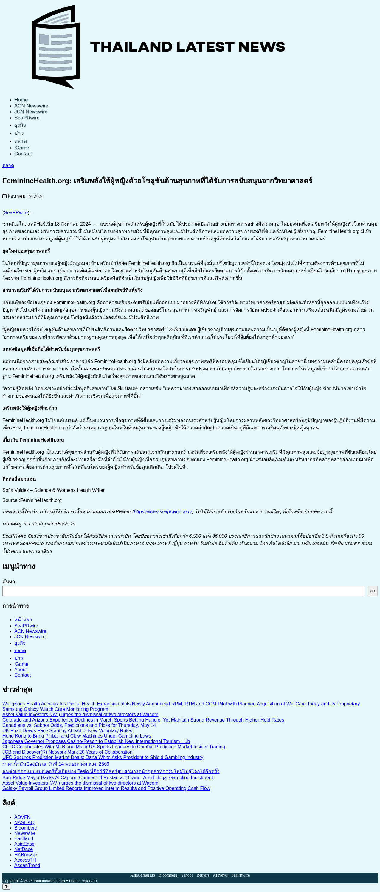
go (372, 591)
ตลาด (20, 141)
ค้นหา (8, 581)
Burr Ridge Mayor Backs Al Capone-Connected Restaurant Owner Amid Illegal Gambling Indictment (107, 777)
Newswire (24, 833)
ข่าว (19, 133)
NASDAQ (24, 822)
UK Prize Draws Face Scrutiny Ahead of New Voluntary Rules (67, 730)
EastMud (23, 838)
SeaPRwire (27, 118)
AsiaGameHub (142, 875)
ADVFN (22, 817)
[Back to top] (6, 886)
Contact (23, 154)
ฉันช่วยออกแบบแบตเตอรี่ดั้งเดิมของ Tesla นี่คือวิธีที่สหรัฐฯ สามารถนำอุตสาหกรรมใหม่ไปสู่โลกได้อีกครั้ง (111, 771)
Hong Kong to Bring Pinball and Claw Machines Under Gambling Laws (76, 735)
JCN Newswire (30, 112)
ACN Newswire (31, 106)
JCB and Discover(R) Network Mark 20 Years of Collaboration (67, 752)
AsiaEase (24, 843)
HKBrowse (25, 854)
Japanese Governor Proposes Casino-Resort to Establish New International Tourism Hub (96, 741)
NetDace (23, 849)
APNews (220, 875)
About (20, 669)
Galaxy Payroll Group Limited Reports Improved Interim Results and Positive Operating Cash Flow (106, 788)
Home (21, 100)
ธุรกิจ (20, 125)
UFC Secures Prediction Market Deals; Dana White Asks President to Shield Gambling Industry (102, 757)
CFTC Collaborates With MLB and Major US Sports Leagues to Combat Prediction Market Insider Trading (113, 746)
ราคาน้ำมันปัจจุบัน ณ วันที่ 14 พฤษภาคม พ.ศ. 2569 (55, 763)
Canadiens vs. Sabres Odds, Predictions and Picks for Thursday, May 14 (79, 725)
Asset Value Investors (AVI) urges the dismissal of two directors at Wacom (80, 714)
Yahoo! (187, 875)
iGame (21, 148)
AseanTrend (27, 865)
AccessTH (25, 860)
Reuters (202, 875)
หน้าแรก (23, 619)
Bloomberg (25, 827)
